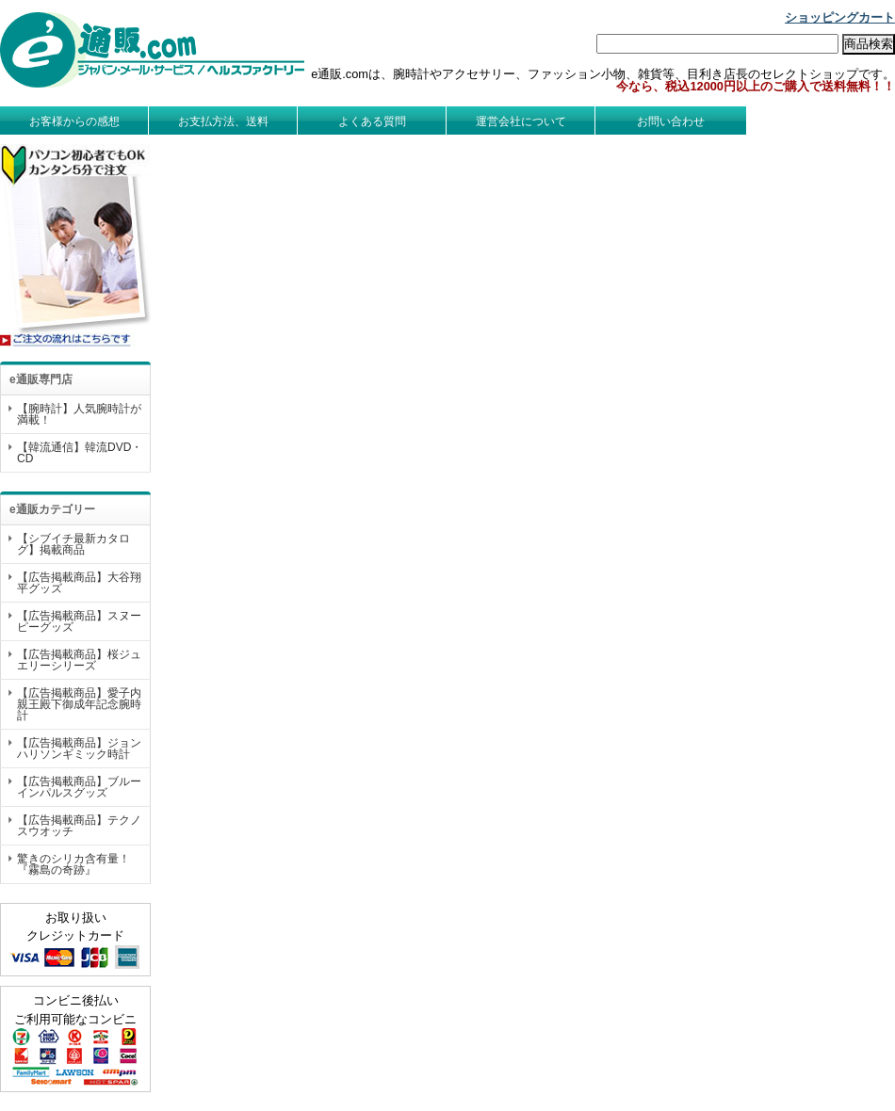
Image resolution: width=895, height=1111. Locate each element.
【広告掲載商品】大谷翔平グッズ (79, 583)
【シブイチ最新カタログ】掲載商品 (73, 544)
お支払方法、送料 (223, 121)
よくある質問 (372, 121)
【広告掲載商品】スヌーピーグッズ (79, 621)
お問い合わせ (671, 121)
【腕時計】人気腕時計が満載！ (79, 414)
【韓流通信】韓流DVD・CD (79, 453)
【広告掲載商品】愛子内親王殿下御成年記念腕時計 (79, 704)
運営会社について (521, 121)
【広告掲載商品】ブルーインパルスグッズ (79, 787)
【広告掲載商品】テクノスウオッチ (79, 825)
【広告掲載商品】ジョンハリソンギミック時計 (79, 748)
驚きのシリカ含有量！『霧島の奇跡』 (73, 864)
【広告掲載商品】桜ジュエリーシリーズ (79, 660)
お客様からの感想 (74, 121)
